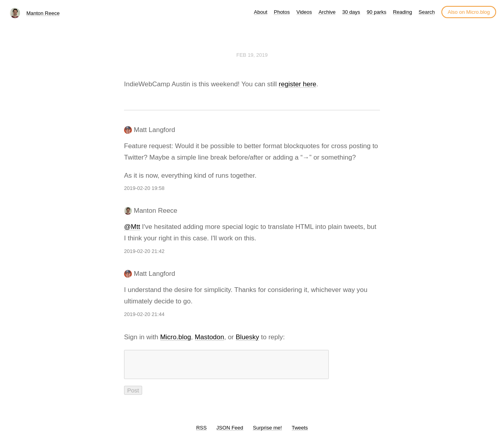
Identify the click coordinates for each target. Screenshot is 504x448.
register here (297, 84)
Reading (402, 12)
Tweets (300, 432)
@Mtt (132, 227)
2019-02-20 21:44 (144, 314)
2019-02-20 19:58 (144, 188)
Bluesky (247, 337)
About (260, 12)
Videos (304, 12)
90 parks (376, 12)
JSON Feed (230, 432)
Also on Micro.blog (469, 12)
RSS (201, 432)
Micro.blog (175, 337)
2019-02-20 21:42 (144, 251)
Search (427, 12)
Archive (327, 12)
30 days (351, 12)
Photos (281, 12)
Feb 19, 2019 (252, 55)
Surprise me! (267, 432)
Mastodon (209, 337)
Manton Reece (43, 13)
